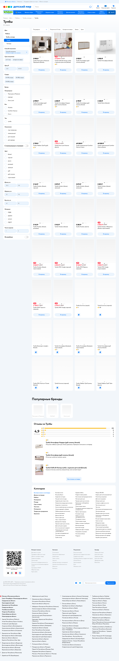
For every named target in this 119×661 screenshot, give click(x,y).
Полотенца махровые (101, 497)
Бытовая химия (59, 492)
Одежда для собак (99, 560)
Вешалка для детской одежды (103, 535)
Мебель (17, 18)
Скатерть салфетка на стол (102, 503)
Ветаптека (97, 562)
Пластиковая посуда (80, 521)
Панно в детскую (59, 517)
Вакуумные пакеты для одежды (103, 533)
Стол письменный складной (62, 528)
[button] (111, 12)
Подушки (77, 535)
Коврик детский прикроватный (104, 494)
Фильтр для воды (79, 525)
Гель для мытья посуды (61, 499)
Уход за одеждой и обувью (62, 509)
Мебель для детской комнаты (62, 511)
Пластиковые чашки (80, 506)
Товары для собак (99, 556)
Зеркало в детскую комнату (62, 523)
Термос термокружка (80, 511)
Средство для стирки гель (61, 501)
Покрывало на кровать (81, 531)
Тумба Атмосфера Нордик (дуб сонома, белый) (63, 442)
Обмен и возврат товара (37, 556)
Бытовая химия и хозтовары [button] (42, 493)
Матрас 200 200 (100, 492)
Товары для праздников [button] (41, 511)
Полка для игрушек (60, 535)
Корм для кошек (99, 554)
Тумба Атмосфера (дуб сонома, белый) (60, 455)
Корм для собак (98, 558)
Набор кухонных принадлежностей (80, 516)
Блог (75, 564)
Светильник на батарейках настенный (82, 503)
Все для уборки (59, 494)
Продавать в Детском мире (38, 554)
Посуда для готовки (80, 519)
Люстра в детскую (80, 499)
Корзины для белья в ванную (103, 531)
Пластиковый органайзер (102, 527)
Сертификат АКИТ (36, 567)
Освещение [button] (37, 500)
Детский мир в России (9, 585)
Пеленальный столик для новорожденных (61, 530)
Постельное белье (80, 533)
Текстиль (98, 507)
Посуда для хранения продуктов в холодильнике (84, 509)
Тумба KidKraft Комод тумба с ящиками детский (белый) (66, 468)
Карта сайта (34, 571)
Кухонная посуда (79, 527)
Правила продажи (35, 558)
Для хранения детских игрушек (103, 529)
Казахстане (18, 585)
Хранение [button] (37, 514)
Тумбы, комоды (27, 18)
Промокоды (34, 560)
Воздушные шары (100, 523)
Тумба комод (58, 537)
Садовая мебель (79, 492)
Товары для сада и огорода (82, 529)
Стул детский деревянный (62, 533)
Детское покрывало (101, 499)
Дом (10, 18)
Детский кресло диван (61, 526)
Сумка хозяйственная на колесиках (64, 507)
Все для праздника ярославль (103, 518)
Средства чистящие (60, 497)
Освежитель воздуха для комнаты (63, 503)
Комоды (9, 43)
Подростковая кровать (81, 494)
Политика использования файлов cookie (39, 565)
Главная (5, 18)
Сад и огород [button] (37, 504)
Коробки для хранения (101, 537)
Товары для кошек (99, 552)
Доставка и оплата (36, 552)
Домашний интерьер (60, 521)
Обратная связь (35, 569)
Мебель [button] (36, 497)
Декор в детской (59, 515)
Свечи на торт (99, 521)
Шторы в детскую (100, 501)
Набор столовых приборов (82, 523)
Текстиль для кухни (100, 505)
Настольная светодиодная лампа (83, 497)
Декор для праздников (101, 525)
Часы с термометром (60, 519)
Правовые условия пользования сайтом (25, 582)
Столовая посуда (79, 514)
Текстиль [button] (36, 507)
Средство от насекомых (61, 505)
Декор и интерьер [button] (39, 495)
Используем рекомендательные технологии (14, 583)
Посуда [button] (36, 502)
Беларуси (24, 585)
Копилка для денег (60, 513)
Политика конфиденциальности (39, 562)
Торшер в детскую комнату (82, 501)
